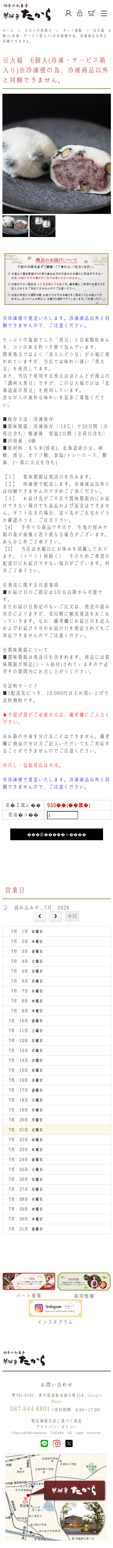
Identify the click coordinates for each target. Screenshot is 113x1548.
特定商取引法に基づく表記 (56, 1421)
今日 (72, 916)
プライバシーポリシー (57, 1427)
